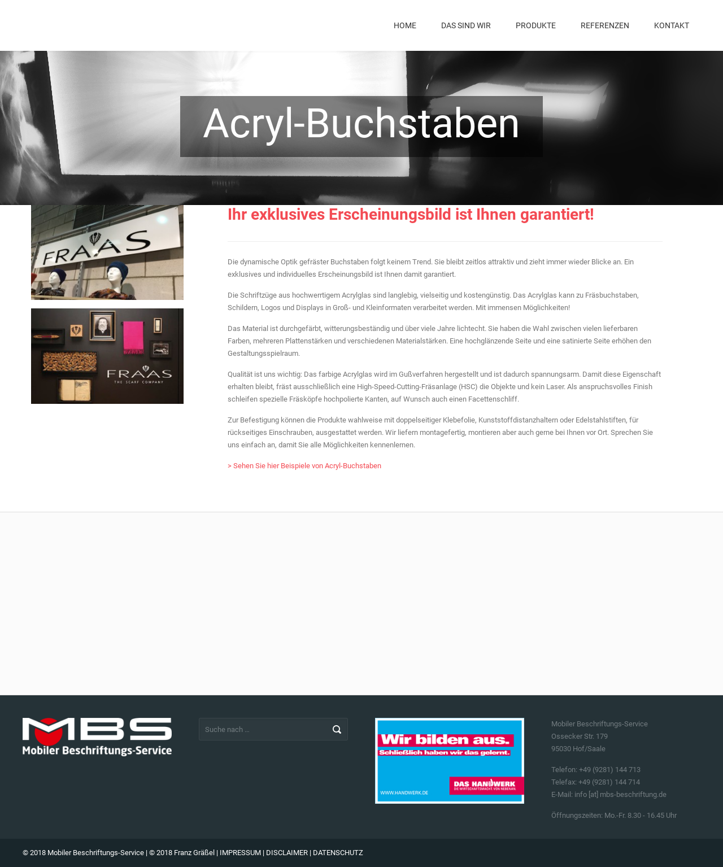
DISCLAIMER (287, 852)
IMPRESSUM (240, 852)
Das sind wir (466, 25)
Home (405, 25)
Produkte (536, 25)
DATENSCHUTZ (338, 852)
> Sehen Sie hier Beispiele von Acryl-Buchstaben (304, 465)
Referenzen (605, 25)
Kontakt (671, 25)
